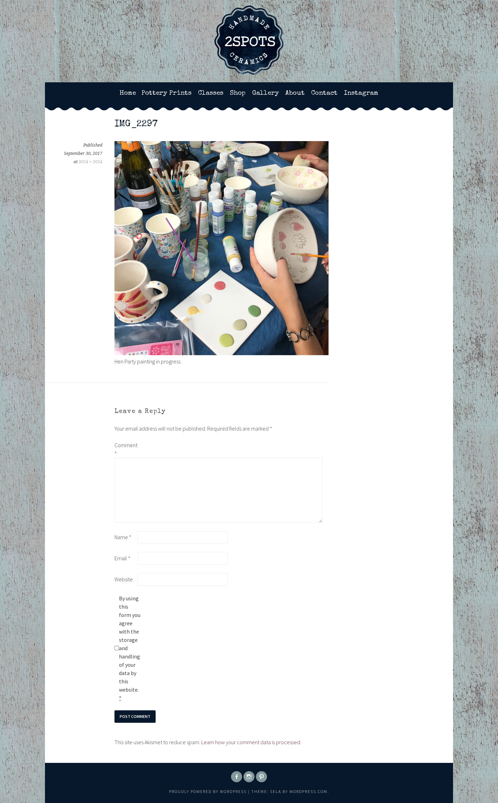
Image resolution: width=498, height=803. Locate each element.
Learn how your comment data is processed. (251, 742)
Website (123, 579)
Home (128, 93)
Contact (324, 93)
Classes (210, 93)
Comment (125, 449)
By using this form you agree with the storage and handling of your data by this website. (129, 648)
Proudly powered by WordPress (208, 791)
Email (122, 558)
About (295, 93)
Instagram (361, 93)
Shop (238, 93)
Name (122, 537)
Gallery (265, 93)
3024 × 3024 (90, 161)
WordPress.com (308, 791)
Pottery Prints (166, 93)
